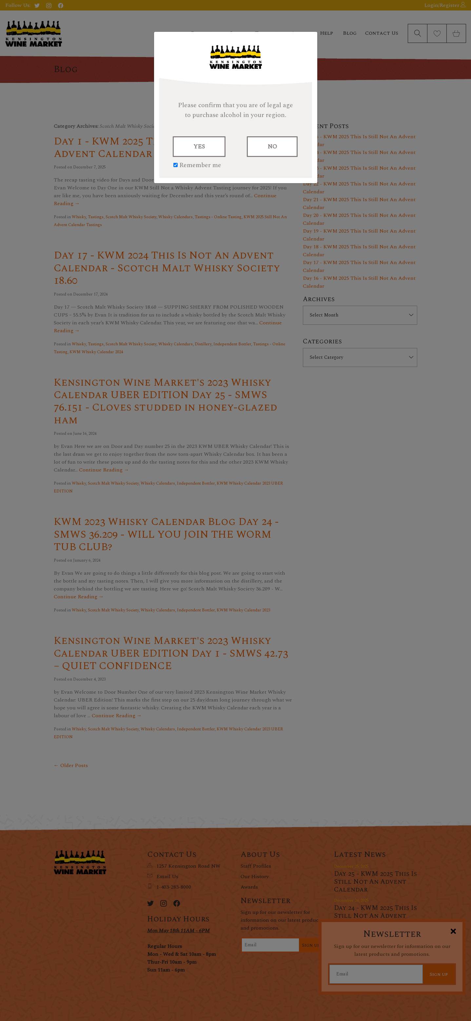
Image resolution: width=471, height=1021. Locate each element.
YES (199, 146)
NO (272, 146)
